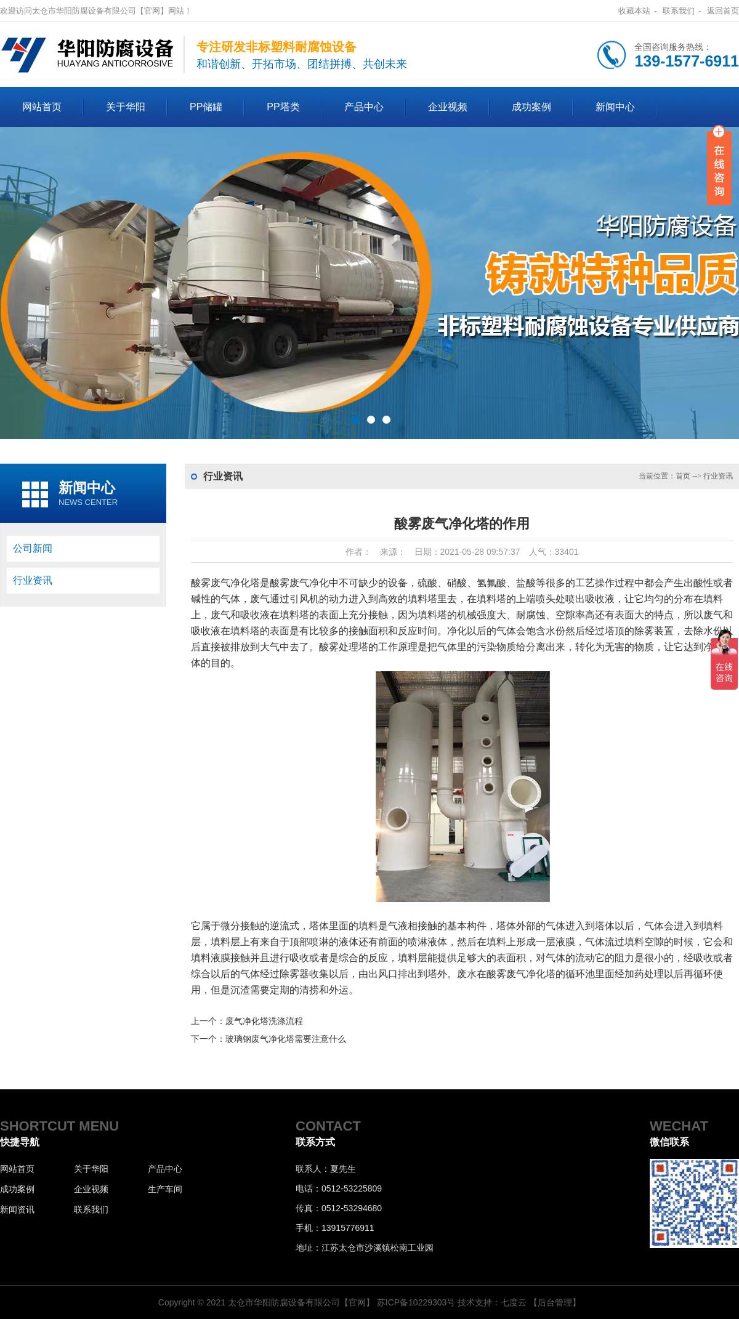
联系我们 (679, 10)
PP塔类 (283, 107)
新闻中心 (615, 107)
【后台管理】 (555, 1302)
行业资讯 (32, 580)
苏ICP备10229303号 (416, 1302)
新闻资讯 (17, 1209)
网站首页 (42, 107)
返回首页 (723, 10)
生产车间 (165, 1189)
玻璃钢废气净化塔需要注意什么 (285, 1039)
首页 (683, 476)
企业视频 (447, 107)
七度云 (514, 1302)
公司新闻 (32, 548)
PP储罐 (206, 107)
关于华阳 (125, 107)
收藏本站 (634, 10)
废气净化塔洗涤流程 (264, 1021)
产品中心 (364, 107)
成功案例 (531, 107)
